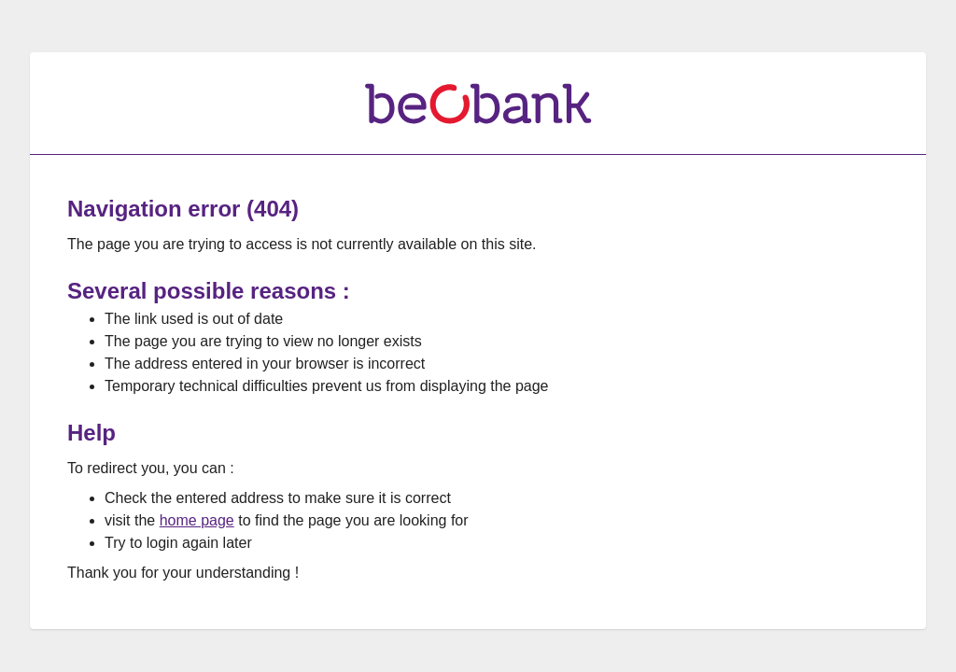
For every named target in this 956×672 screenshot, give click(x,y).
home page (197, 520)
